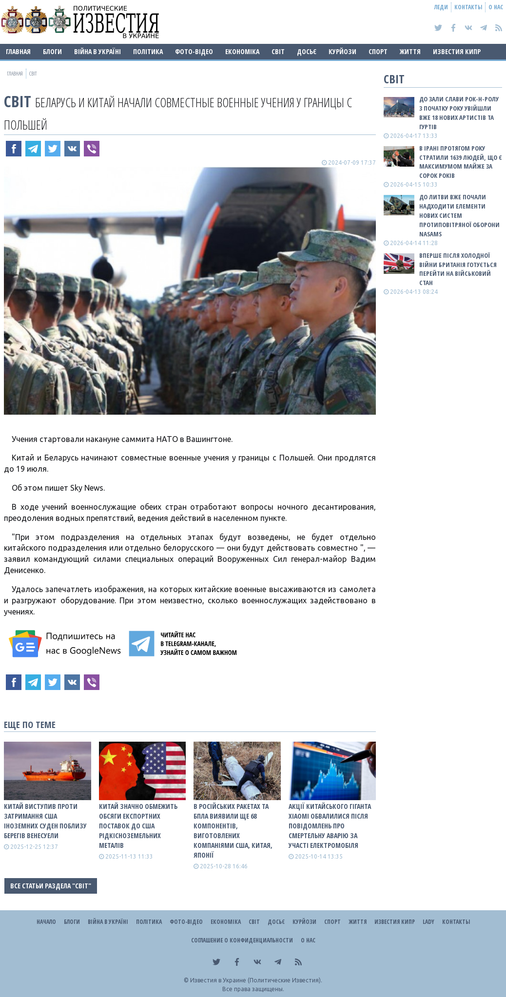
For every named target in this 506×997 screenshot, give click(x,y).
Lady (428, 922)
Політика (148, 51)
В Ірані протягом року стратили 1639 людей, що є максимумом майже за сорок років (460, 162)
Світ (278, 51)
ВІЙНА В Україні (97, 51)
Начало (46, 922)
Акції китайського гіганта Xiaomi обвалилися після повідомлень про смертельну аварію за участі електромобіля (330, 826)
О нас (495, 7)
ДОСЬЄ (306, 51)
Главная (18, 51)
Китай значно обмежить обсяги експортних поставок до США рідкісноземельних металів (138, 826)
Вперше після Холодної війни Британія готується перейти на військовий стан (458, 269)
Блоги (52, 51)
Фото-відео (194, 51)
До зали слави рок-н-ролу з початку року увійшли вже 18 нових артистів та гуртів (459, 113)
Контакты (468, 7)
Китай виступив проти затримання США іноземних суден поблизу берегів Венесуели (45, 821)
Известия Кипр (457, 51)
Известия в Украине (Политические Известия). (256, 980)
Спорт (378, 51)
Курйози (342, 51)
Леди (441, 7)
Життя (410, 51)
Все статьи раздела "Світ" (50, 885)
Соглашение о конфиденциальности (242, 940)
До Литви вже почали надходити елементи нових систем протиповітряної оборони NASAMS (459, 215)
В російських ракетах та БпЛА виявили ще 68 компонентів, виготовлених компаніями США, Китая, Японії (233, 831)
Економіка (242, 51)
